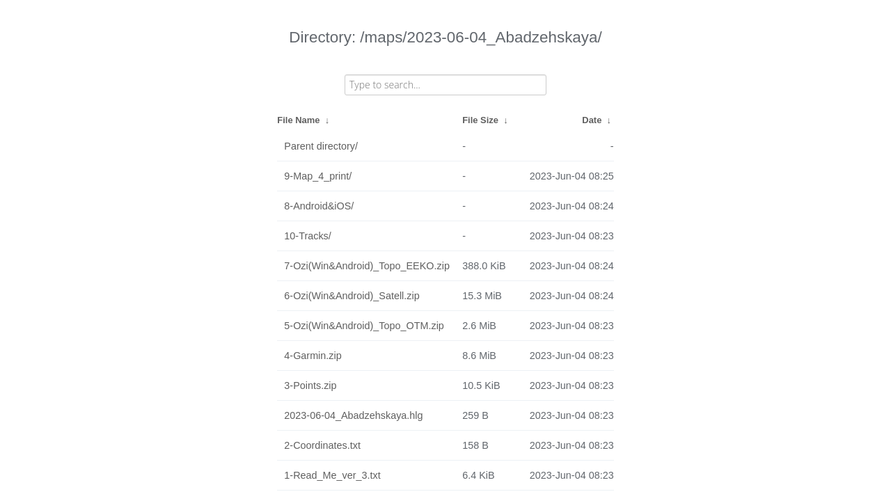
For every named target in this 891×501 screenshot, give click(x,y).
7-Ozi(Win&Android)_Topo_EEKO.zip (367, 265)
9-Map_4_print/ (318, 176)
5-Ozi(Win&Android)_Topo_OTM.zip (364, 325)
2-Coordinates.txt (322, 445)
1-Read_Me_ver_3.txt (332, 475)
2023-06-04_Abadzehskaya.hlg (353, 415)
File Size (480, 120)
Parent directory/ (321, 146)
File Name (298, 120)
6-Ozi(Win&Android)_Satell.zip (351, 295)
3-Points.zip (310, 385)
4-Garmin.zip (312, 355)
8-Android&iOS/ (319, 206)
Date (591, 120)
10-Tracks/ (307, 235)
